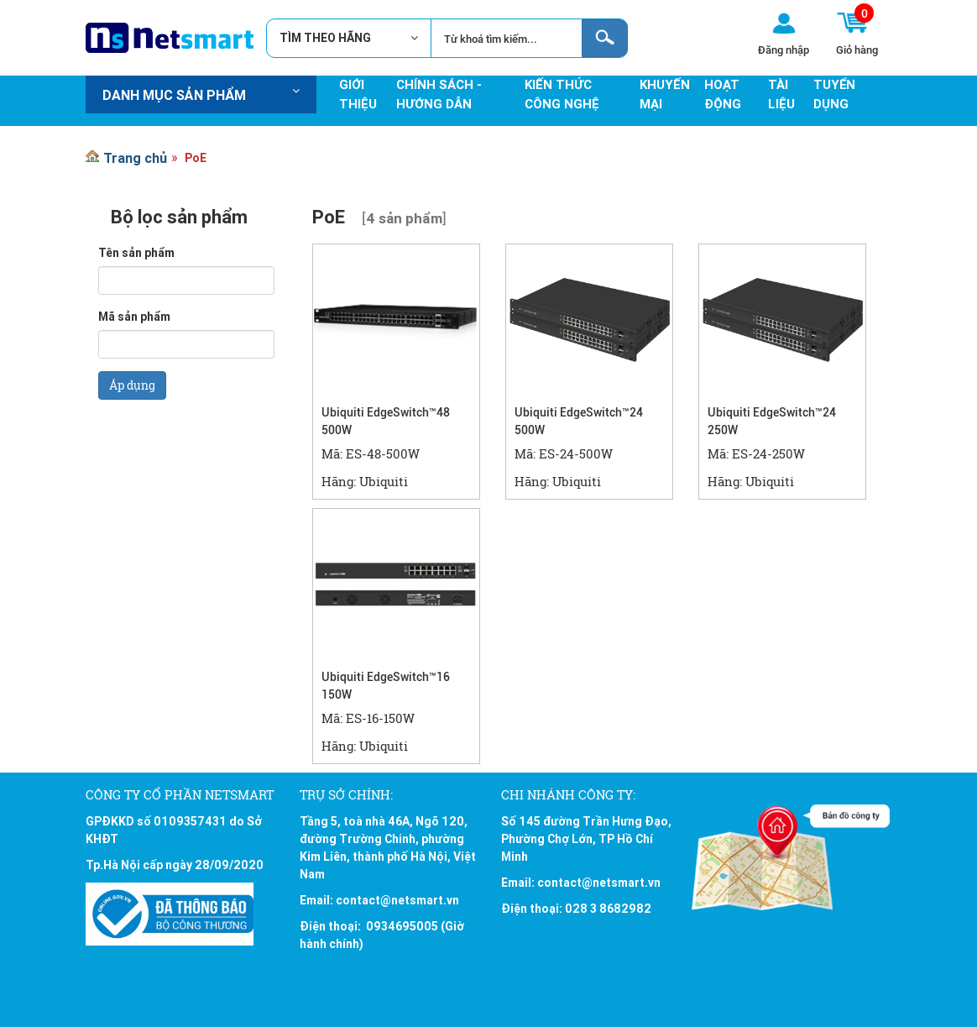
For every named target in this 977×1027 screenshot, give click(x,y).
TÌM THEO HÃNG (332, 37)
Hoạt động (722, 94)
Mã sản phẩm (134, 316)
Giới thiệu (358, 94)
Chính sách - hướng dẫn (439, 94)
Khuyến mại (665, 94)
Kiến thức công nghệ (562, 94)
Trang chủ (135, 157)
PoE (195, 157)
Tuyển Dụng (834, 94)
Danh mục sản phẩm (201, 95)
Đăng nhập (783, 49)
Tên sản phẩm (136, 252)
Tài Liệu (781, 94)
